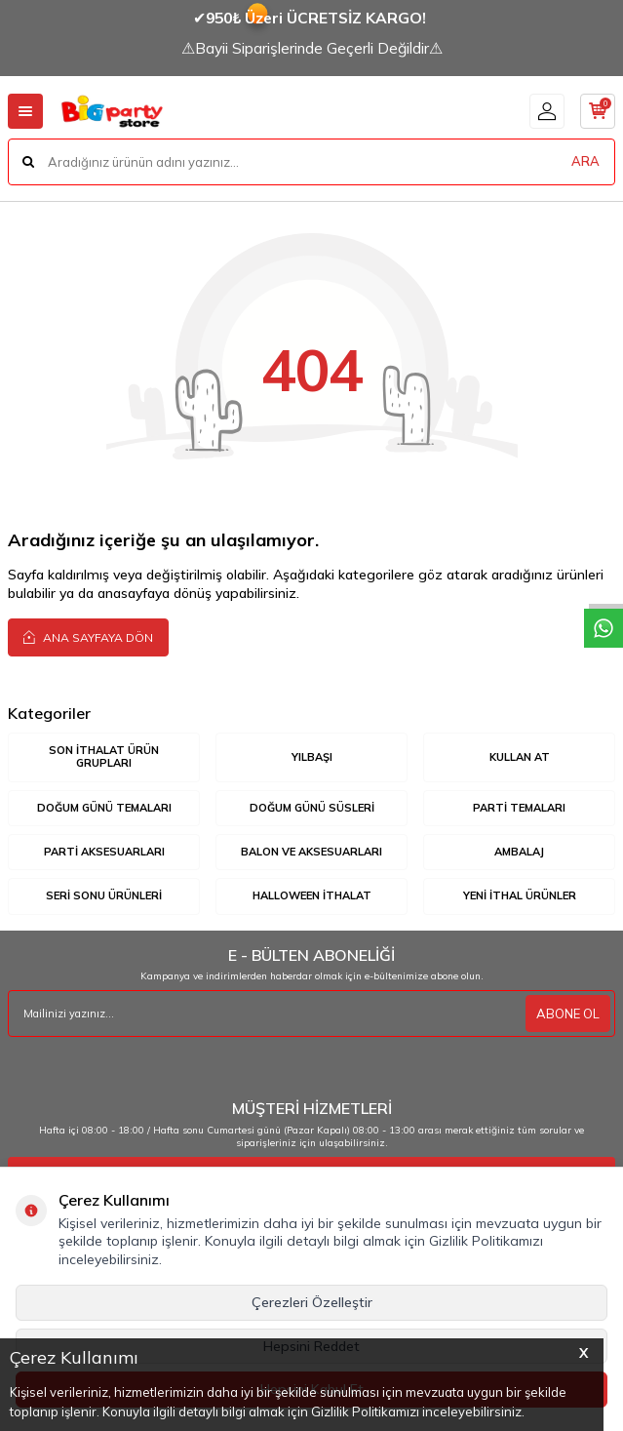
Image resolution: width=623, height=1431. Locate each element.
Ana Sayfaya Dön (88, 637)
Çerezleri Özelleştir (312, 1302)
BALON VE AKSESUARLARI (311, 851)
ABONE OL (568, 1013)
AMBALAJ (519, 851)
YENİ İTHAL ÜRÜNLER (519, 895)
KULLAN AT (519, 757)
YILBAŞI (312, 757)
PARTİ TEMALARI (519, 808)
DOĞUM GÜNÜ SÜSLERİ (312, 808)
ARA (585, 161)
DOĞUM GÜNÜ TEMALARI (104, 808)
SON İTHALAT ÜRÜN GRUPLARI (104, 756)
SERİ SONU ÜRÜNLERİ (104, 895)
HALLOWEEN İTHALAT (312, 895)
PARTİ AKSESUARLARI (104, 851)
